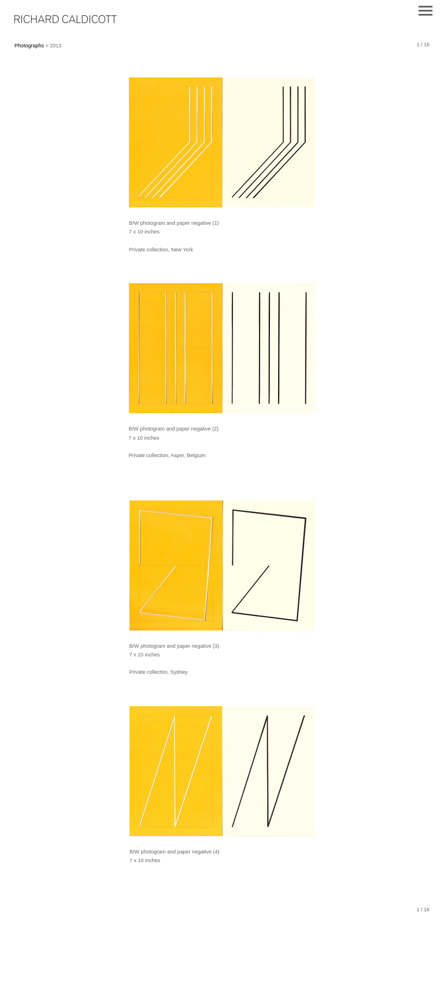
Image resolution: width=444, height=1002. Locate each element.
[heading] (65, 20)
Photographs (29, 46)
